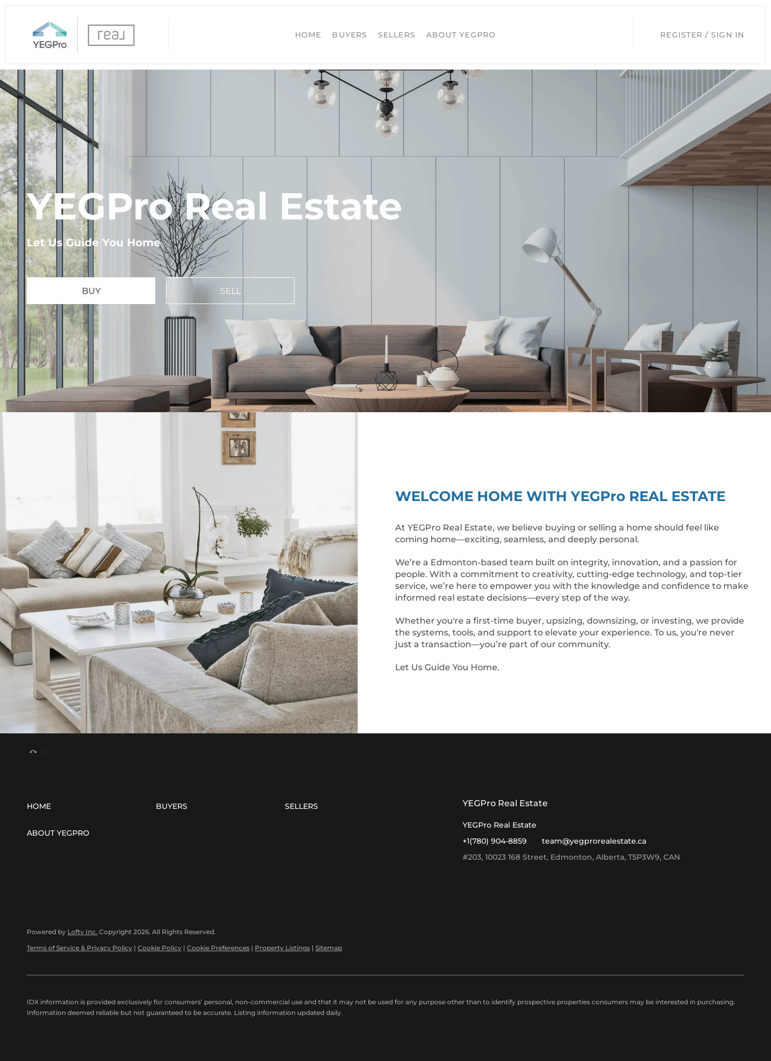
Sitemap (328, 948)
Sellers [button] (396, 35)
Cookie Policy (160, 948)
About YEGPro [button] (461, 35)
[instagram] (492, 881)
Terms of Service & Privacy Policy (79, 948)
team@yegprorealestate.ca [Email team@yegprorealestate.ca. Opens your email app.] (594, 841)
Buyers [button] (349, 35)
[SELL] (230, 290)
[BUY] (91, 290)
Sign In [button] (727, 35)
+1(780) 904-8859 (495, 841)
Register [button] (681, 35)
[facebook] (471, 881)
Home (308, 35)
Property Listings (282, 948)
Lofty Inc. (82, 932)
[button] (84, 35)
